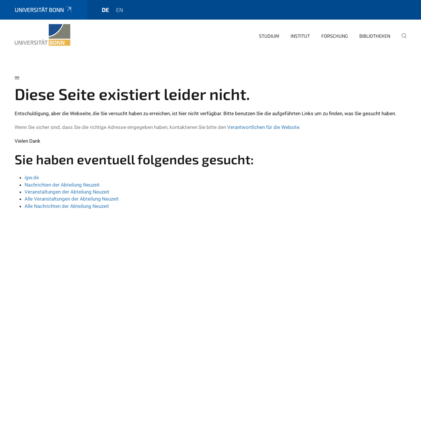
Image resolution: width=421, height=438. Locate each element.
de (105, 9)
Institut (300, 36)
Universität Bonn (44, 9)
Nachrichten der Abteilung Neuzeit (62, 185)
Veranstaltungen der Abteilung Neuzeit (67, 192)
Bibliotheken (374, 36)
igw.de (32, 177)
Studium (269, 36)
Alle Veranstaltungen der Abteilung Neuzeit (72, 199)
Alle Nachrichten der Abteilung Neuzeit (67, 206)
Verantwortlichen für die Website (263, 127)
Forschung (334, 36)
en (119, 9)
